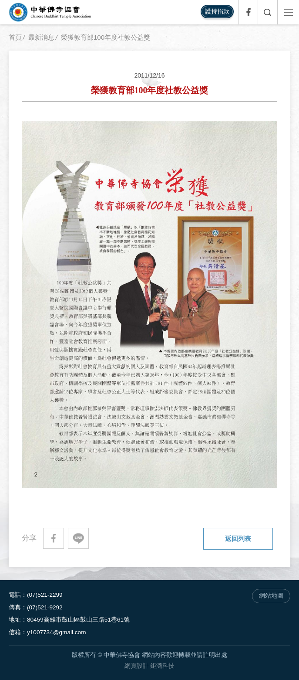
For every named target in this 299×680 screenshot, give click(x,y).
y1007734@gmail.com (56, 632)
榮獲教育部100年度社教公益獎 (105, 37)
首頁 (15, 37)
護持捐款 (217, 11)
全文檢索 (267, 12)
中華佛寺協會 (50, 12)
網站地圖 (271, 595)
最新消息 (41, 37)
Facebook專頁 (248, 12)
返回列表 (238, 538)
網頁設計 (136, 666)
